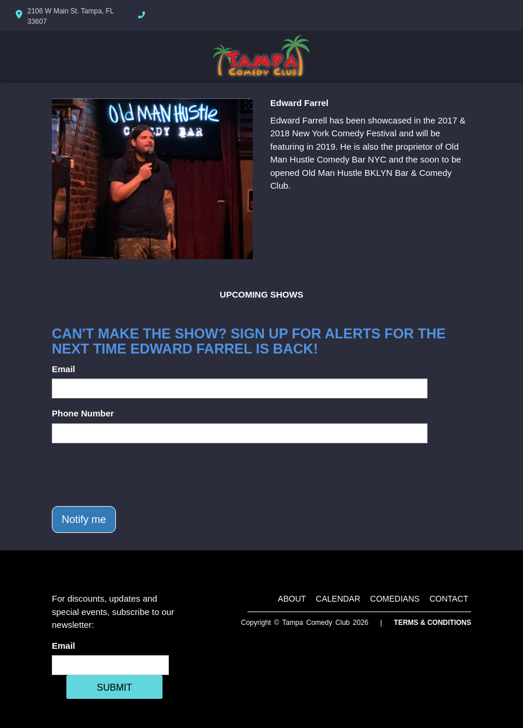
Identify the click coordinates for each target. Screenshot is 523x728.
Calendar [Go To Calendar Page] (338, 598)
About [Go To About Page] (292, 598)
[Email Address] (110, 665)
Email (63, 369)
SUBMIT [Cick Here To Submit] (114, 687)
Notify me (84, 519)
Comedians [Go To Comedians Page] (395, 598)
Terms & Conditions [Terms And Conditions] (432, 623)
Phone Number (83, 413)
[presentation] (140, 474)
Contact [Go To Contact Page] (448, 598)
